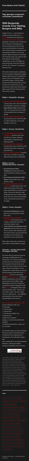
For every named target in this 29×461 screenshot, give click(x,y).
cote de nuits (7, 417)
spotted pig (18, 383)
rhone (11, 436)
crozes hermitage (8, 420)
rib (21, 380)
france (5, 423)
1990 (21, 357)
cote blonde (12, 410)
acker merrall (5, 360)
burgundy (15, 401)
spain (4, 443)
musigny (4, 380)
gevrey (15, 370)
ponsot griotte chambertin (14, 380)
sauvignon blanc (17, 439)
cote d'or (5, 414)
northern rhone (7, 430)
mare (3, 378)
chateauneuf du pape (9, 407)
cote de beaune (15, 414)
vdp (23, 443)
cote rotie (16, 417)
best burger (18, 362)
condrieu (21, 407)
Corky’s (8, 287)
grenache (11, 423)
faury (24, 420)
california (22, 401)
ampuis (5, 398)
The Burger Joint (13, 277)
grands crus (16, 372)
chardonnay (12, 404)
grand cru (10, 372)
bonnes (8, 364)
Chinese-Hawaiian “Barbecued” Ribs (13, 302)
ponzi (12, 433)
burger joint (17, 364)
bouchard (19, 398)
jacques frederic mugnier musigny (15, 375)
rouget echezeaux (10, 383)
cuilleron (18, 420)
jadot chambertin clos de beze (10, 377)
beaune (11, 398)
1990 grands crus (20, 359)
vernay (5, 446)
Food (14, 357)
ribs (24, 380)
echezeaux (13, 369)
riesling (17, 436)
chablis (5, 404)
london (18, 427)
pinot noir (6, 433)
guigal (18, 423)
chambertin (5, 365)
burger (12, 364)
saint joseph (6, 439)
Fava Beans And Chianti (13, 5)
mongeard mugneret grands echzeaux (15, 378)
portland (18, 433)
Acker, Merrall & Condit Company (12, 39)
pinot (21, 430)
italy (12, 427)
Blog (11, 357)
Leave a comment (14, 385)
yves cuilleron (7, 449)
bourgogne (6, 401)
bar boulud (11, 362)
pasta (16, 430)
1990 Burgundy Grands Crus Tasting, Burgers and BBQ (13, 26)
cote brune (21, 410)
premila (5, 436)
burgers (23, 364)
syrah (9, 443)
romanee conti (6, 381)
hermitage (6, 427)
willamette (19, 446)
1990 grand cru (11, 359)
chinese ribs (18, 365)
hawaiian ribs (11, 373)
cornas (5, 410)
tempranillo (16, 443)
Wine (17, 357)
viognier (11, 446)
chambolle (11, 365)
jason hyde (21, 377)
